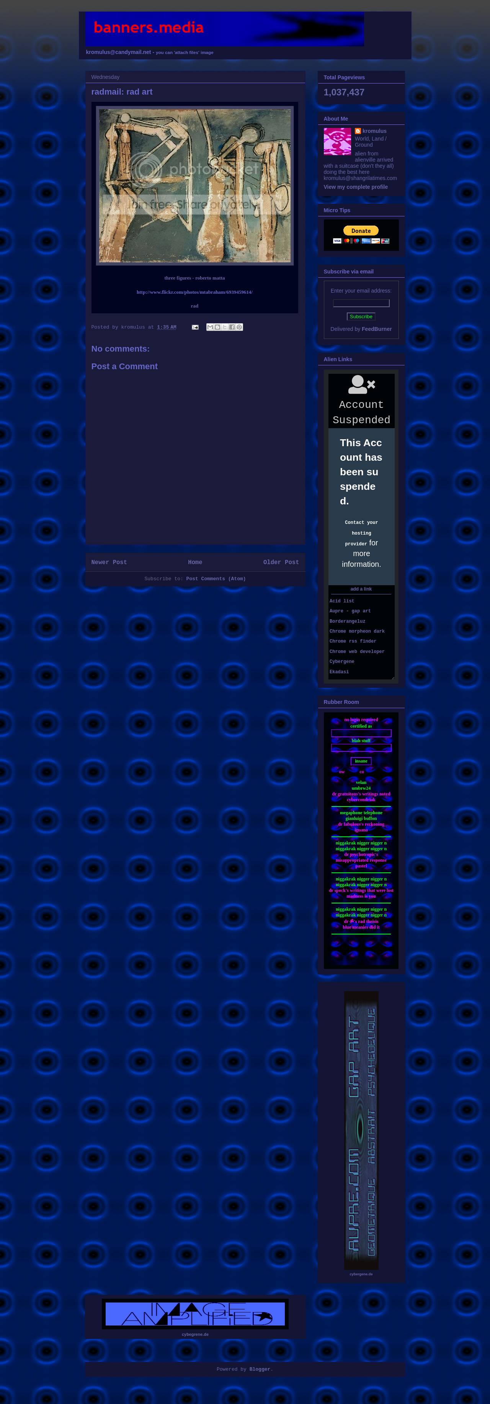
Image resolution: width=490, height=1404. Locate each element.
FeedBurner (377, 329)
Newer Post (109, 562)
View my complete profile (356, 187)
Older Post (281, 562)
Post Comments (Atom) (216, 579)
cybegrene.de (195, 1334)
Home (195, 562)
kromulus (375, 131)
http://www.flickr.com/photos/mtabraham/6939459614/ (195, 292)
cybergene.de (361, 1274)
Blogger (260, 1369)
